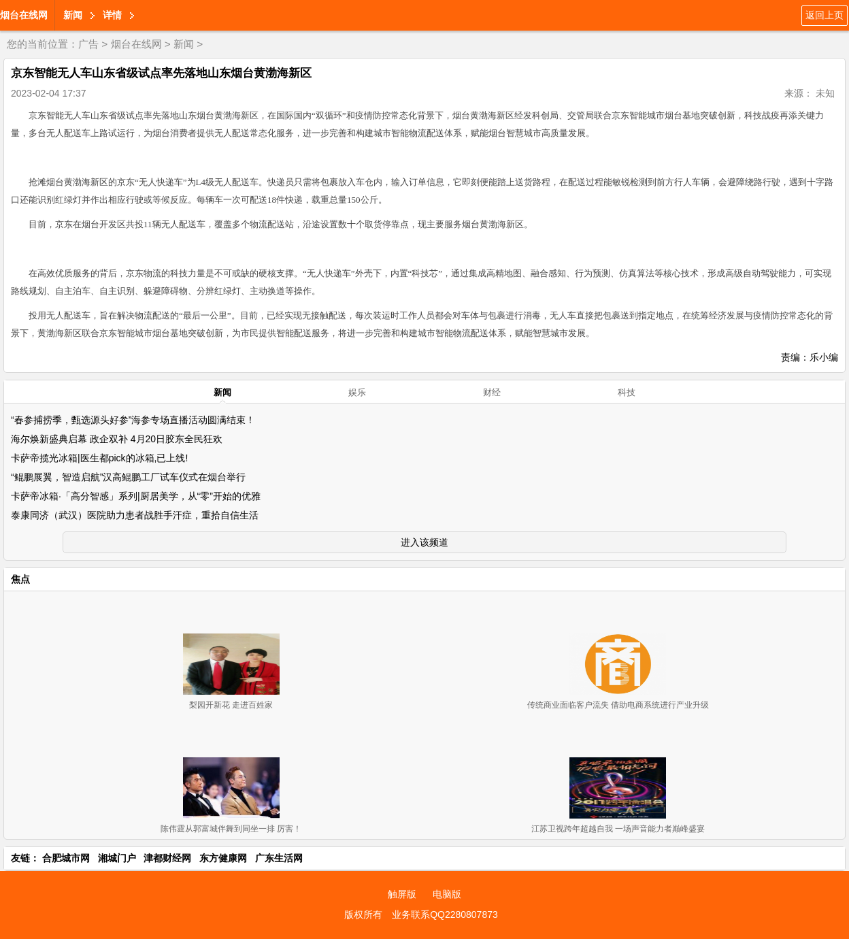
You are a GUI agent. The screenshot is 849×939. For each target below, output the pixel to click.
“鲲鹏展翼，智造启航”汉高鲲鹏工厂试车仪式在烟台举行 (128, 477)
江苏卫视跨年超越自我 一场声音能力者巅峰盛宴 (618, 829)
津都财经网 (167, 858)
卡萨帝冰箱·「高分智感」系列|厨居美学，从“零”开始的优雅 (136, 496)
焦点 (20, 579)
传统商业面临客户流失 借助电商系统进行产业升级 (618, 705)
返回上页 (824, 15)
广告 (88, 44)
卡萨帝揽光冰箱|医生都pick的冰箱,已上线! (99, 457)
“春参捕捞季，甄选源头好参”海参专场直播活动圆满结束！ (133, 419)
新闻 (72, 15)
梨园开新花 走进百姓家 (231, 705)
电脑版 (447, 894)
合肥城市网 (66, 858)
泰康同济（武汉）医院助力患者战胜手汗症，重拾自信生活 (135, 515)
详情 (112, 15)
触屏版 (402, 894)
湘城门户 (117, 858)
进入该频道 (424, 542)
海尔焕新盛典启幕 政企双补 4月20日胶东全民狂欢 (116, 438)
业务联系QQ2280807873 (445, 914)
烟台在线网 (24, 15)
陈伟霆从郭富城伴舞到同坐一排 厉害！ (231, 829)
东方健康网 (223, 858)
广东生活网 (279, 858)
